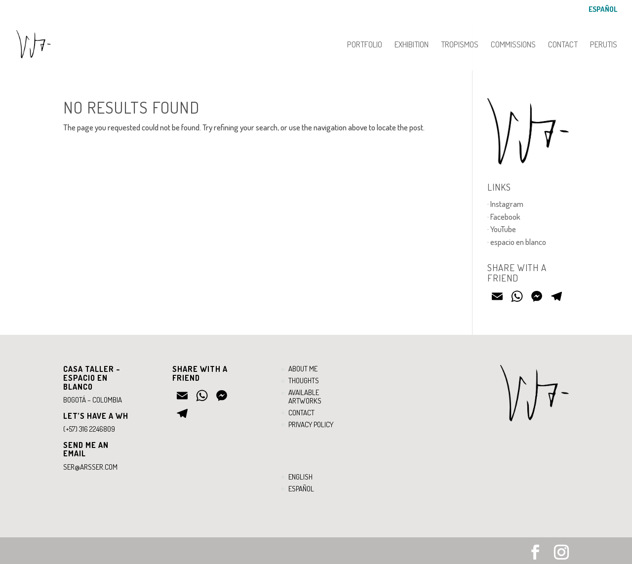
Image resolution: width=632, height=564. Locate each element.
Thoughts (303, 380)
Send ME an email (86, 449)
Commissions (513, 45)
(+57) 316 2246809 (89, 429)
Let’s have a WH (95, 416)
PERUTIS (603, 45)
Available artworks (304, 396)
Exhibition (412, 45)
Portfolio (364, 45)
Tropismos (459, 45)
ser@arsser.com (90, 467)
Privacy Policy (310, 424)
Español (603, 9)
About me (302, 368)
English (300, 477)
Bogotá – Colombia (92, 399)
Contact (563, 45)
